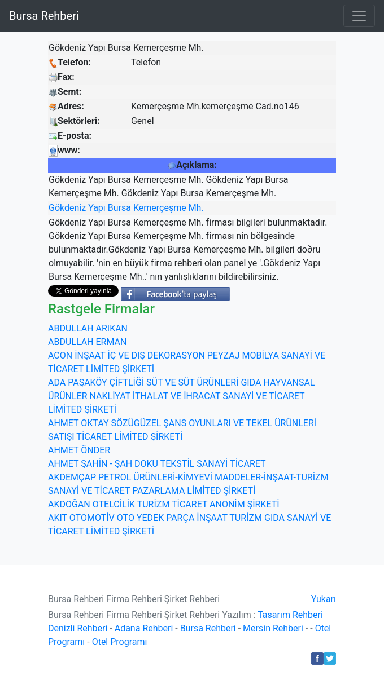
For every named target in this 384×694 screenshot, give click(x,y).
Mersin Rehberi (273, 628)
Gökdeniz (67, 207)
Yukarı (323, 599)
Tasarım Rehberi (290, 614)
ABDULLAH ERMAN (87, 342)
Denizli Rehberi (77, 628)
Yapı (97, 207)
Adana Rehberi (144, 628)
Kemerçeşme (159, 207)
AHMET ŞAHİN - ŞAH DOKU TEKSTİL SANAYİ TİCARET (157, 463)
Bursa (119, 207)
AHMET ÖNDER (79, 450)
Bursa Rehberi (44, 16)
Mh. (196, 207)
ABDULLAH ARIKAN (88, 328)
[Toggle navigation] (359, 16)
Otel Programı (119, 641)
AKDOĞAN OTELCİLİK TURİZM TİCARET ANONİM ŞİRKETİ (164, 504)
